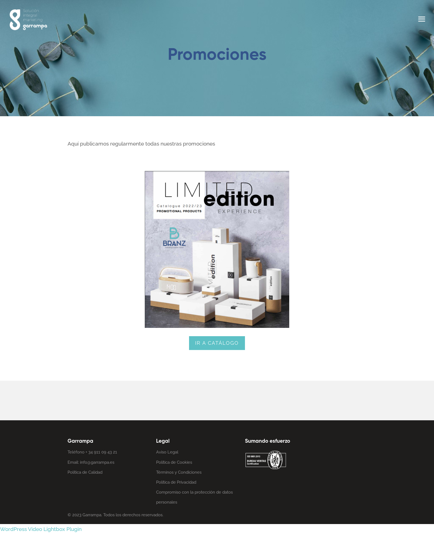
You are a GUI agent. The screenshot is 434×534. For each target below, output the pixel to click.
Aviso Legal (167, 452)
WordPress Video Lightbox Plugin (41, 529)
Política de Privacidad (176, 482)
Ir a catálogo (217, 343)
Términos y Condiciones (179, 472)
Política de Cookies (174, 462)
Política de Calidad (85, 472)
